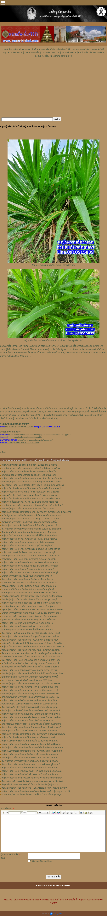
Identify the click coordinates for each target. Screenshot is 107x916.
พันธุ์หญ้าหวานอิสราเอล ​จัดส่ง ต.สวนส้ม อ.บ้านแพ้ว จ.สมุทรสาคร (30, 556)
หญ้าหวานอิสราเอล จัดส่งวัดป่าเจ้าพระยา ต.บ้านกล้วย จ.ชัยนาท (30, 774)
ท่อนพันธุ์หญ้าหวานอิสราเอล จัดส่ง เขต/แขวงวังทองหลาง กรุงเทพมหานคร (34, 788)
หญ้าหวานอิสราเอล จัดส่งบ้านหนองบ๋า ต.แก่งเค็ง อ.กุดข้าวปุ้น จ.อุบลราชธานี (36, 791)
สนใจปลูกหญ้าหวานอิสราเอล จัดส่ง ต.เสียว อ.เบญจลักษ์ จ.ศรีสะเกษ (32, 529)
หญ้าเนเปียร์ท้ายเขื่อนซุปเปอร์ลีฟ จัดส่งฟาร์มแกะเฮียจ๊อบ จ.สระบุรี (31, 488)
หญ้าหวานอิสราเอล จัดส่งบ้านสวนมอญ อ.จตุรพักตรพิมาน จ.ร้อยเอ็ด (32, 478)
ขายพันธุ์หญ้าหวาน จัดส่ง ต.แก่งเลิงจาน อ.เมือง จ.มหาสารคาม (29, 583)
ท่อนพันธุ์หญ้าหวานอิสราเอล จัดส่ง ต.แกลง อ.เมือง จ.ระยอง (28, 508)
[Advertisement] (53, 66)
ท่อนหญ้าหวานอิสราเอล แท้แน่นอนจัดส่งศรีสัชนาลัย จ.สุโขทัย (29, 593)
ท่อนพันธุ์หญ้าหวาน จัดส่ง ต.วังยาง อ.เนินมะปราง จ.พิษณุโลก (29, 586)
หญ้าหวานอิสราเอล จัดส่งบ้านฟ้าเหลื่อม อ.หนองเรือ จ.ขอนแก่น (30, 768)
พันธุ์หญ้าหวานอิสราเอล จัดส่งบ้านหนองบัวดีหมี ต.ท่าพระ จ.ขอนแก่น (32, 747)
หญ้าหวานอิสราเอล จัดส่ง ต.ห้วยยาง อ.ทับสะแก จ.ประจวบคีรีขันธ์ (31, 549)
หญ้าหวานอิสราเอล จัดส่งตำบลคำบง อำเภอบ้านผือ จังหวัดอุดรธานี (31, 714)
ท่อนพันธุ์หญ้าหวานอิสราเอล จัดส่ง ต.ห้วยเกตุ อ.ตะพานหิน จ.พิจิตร (31, 482)
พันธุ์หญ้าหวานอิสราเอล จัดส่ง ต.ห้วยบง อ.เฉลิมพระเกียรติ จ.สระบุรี (31, 727)
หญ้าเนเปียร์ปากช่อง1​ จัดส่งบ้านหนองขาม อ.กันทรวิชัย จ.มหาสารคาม (33, 646)
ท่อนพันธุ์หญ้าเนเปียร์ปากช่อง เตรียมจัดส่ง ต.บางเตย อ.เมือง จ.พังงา (32, 596)
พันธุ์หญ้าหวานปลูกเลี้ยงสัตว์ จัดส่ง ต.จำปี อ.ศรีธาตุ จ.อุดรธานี (29, 525)
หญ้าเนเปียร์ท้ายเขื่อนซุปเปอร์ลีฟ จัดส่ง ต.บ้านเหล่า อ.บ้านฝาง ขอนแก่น (33, 734)
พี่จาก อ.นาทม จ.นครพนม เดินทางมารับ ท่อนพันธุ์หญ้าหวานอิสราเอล (32, 653)
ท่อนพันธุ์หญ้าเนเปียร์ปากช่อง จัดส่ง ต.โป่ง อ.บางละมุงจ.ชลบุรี (29, 599)
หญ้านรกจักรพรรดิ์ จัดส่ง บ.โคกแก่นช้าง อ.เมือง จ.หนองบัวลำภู (30, 465)
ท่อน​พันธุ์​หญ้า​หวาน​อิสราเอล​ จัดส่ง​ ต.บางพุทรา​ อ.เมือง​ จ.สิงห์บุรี (30, 640)
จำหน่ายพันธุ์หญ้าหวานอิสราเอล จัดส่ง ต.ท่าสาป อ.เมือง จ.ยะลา (30, 532)
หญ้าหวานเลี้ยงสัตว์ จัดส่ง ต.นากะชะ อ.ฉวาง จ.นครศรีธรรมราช (30, 502)
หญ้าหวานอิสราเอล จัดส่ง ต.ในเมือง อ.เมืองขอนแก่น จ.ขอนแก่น (30, 754)
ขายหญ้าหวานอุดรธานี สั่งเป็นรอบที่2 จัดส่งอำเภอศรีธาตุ (27, 576)
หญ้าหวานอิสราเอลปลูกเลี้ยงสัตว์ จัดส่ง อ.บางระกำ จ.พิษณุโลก (29, 471)
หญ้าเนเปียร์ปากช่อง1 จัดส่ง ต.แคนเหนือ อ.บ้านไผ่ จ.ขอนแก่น (29, 495)
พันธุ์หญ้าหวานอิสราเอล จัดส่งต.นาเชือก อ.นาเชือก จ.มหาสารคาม (31, 660)
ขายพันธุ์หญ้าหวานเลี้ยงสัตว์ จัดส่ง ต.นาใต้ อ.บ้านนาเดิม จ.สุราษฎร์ (31, 794)
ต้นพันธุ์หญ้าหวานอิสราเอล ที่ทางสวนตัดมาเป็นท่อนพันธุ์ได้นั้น (29, 522)
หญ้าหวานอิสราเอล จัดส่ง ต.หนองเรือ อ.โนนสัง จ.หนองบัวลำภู (29, 539)
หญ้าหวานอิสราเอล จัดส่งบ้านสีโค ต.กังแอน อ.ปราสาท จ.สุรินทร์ (30, 492)
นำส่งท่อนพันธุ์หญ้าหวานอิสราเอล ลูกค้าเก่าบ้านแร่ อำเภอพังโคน (30, 697)
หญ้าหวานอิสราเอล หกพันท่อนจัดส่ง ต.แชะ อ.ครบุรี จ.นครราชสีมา (31, 717)
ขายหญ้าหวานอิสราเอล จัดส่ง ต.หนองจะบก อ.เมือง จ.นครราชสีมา (31, 613)
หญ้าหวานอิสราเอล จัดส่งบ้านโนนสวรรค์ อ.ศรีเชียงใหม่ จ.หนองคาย (32, 771)
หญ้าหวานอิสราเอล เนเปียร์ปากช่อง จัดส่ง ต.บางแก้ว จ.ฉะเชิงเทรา (31, 603)
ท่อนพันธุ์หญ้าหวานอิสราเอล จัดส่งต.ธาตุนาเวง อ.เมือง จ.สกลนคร (31, 683)
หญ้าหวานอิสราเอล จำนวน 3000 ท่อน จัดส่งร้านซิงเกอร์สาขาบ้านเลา (32, 778)
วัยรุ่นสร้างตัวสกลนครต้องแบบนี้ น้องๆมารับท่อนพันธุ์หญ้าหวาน (30, 784)
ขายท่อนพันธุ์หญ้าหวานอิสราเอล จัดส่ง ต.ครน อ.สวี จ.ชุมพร (28, 606)
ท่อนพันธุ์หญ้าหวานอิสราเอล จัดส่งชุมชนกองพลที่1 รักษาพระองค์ (30, 694)
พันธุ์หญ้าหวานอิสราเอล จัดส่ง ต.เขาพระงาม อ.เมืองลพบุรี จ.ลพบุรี (31, 764)
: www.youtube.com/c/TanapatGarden (19, 443)
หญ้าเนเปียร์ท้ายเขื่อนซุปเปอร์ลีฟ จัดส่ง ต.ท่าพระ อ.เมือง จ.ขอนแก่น (32, 751)
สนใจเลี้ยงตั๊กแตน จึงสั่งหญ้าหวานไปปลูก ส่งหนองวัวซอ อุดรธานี (30, 663)
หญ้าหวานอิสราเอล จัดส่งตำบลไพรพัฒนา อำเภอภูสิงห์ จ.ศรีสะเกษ (31, 744)
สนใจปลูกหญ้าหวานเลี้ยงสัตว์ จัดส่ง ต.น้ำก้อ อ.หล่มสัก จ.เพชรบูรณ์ (31, 515)
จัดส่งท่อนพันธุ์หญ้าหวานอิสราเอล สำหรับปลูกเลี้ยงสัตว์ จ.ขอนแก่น (31, 724)
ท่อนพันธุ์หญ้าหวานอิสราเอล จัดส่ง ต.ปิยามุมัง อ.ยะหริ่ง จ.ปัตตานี (30, 519)
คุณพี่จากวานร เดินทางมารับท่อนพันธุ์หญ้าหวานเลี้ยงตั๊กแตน (29, 620)
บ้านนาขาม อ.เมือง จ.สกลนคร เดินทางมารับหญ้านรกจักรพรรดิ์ (30, 677)
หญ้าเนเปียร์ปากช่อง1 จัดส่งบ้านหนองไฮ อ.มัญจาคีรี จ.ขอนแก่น (30, 741)
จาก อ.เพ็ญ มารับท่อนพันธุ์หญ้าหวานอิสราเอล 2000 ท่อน (27, 680)
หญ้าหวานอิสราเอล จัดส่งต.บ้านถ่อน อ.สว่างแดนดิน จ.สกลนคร (30, 562)
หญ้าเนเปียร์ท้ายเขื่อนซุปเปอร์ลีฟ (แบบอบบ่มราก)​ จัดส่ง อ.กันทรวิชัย (32, 643)
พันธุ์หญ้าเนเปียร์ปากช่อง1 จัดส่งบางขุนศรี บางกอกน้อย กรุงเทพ (30, 707)
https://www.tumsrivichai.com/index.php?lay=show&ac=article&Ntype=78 (39, 434)
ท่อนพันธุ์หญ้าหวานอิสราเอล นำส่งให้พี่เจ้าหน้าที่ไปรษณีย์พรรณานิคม (32, 673)
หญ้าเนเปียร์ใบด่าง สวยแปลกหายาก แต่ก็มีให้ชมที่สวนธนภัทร (29, 535)
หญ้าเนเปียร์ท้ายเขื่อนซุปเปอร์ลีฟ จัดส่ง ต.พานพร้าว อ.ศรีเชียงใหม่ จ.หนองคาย (36, 512)
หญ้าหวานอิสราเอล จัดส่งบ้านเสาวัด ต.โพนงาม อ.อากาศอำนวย (30, 670)
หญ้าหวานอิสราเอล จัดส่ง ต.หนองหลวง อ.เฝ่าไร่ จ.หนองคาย (28, 542)
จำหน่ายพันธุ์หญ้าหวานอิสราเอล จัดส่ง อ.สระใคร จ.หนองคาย (29, 475)
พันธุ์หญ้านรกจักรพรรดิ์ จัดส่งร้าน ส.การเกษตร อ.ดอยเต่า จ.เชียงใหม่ (32, 781)
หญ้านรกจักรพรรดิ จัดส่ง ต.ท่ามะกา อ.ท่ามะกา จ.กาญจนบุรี (28, 552)
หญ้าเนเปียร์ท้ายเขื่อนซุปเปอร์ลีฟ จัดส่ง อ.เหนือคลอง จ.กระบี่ (28, 737)
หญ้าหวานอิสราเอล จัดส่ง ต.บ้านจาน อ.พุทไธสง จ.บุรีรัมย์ (27, 545)
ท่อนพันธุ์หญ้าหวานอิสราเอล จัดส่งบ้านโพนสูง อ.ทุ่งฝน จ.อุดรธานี (30, 650)
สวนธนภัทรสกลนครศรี (10, 432)
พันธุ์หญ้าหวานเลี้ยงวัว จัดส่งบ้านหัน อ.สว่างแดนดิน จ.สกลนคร (29, 731)
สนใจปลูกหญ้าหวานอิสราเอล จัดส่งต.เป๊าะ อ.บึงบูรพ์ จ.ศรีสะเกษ (30, 761)
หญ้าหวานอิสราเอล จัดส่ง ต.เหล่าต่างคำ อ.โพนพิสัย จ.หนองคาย (30, 687)
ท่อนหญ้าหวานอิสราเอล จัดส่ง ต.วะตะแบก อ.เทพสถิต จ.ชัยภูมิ (29, 757)
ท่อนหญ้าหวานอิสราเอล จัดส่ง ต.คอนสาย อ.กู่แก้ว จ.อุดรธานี (28, 559)
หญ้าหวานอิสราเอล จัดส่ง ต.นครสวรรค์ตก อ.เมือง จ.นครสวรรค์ (30, 690)
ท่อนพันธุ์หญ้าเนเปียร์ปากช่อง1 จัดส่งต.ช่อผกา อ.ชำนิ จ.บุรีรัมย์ (29, 704)
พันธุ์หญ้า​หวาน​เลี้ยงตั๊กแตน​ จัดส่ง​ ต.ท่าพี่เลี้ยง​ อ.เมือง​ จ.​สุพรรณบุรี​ (31, 633)
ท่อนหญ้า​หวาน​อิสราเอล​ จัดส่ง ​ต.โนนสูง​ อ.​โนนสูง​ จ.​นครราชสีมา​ (30, 636)
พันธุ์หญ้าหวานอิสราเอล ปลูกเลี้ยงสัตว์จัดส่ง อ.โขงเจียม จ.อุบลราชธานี (33, 485)
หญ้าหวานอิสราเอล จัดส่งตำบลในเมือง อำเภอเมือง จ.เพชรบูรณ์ (30, 566)
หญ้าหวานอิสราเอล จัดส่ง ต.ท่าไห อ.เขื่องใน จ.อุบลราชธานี (28, 720)
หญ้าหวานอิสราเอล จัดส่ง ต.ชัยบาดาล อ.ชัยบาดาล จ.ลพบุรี (28, 569)
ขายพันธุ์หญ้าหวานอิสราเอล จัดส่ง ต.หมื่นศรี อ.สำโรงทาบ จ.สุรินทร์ (31, 468)
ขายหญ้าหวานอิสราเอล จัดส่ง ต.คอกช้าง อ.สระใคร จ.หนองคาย (30, 616)
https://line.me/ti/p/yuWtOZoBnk (19, 427)
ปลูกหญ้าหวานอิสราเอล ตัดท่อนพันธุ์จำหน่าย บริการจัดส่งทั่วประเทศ (32, 609)
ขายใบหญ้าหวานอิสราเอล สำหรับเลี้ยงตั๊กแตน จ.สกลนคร (27, 630)
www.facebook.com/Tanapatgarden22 (25, 437)
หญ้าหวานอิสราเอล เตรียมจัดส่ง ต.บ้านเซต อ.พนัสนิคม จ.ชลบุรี (30, 572)
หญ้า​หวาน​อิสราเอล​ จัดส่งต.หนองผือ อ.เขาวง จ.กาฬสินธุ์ (26, 626)
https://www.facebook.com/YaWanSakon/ (35, 440)
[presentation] (49, 868)
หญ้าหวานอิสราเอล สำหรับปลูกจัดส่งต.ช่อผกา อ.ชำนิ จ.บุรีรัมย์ (29, 700)
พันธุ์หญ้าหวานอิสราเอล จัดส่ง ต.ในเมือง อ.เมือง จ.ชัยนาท (27, 579)
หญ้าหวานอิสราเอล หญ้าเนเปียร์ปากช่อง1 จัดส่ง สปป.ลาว (27, 623)
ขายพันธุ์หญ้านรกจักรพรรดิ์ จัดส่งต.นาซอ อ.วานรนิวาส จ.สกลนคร (31, 657)
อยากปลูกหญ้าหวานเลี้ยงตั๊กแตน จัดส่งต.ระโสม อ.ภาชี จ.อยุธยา (30, 667)
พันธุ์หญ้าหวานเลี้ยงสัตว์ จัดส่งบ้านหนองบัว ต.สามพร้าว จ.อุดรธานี (31, 710)
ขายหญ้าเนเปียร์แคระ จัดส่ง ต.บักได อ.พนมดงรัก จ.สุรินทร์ (28, 589)
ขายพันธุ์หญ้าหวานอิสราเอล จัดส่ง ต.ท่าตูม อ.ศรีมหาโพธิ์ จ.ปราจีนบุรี (32, 505)
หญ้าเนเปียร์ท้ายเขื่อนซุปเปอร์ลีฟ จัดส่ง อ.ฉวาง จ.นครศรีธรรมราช (31, 498)
